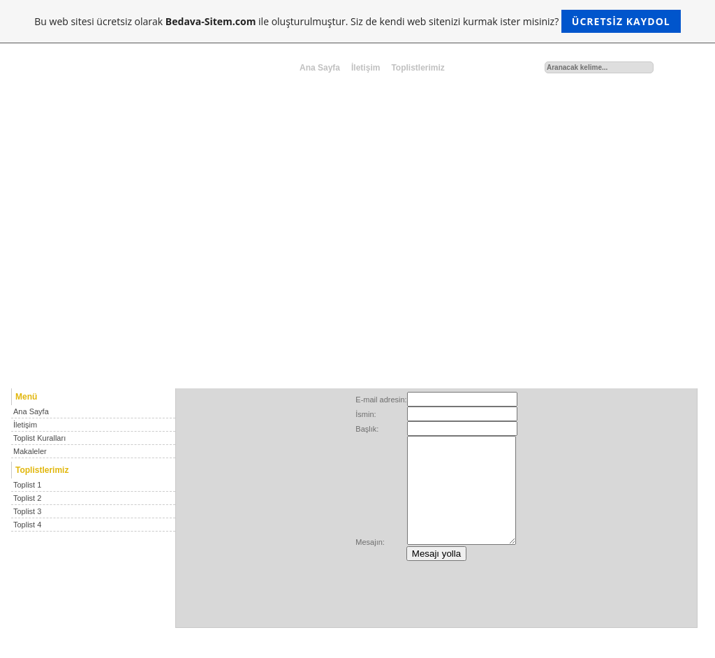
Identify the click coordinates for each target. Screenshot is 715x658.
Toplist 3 (27, 511)
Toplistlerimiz (417, 68)
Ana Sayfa (320, 68)
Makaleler (30, 451)
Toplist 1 (27, 485)
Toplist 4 (27, 524)
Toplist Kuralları (39, 438)
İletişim (365, 68)
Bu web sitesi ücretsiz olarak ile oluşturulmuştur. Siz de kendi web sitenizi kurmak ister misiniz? (357, 21)
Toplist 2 (27, 498)
